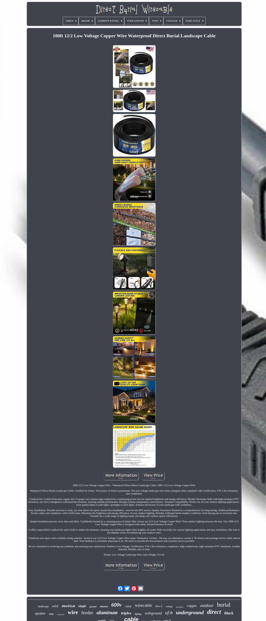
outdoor (207, 605)
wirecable (143, 605)
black (228, 613)
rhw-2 (158, 606)
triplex (126, 613)
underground (190, 612)
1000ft (128, 606)
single (82, 606)
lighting (138, 614)
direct (214, 612)
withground (153, 613)
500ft (51, 614)
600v (116, 605)
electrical (68, 606)
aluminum (107, 612)
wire (73, 612)
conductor (60, 614)
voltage (169, 606)
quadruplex (180, 607)
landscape (43, 606)
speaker (40, 613)
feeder (87, 612)
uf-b (169, 612)
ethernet (104, 606)
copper (192, 606)
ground (93, 606)
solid (55, 606)
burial (223, 604)
